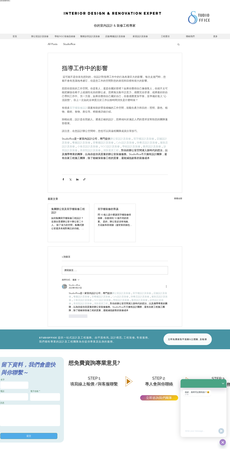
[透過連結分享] (84, 179)
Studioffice (69, 44)
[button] (178, 44)
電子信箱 (34, 391)
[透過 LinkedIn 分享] (77, 179)
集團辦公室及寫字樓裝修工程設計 (68, 210)
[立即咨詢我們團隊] (159, 397)
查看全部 (178, 198)
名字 (3, 380)
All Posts (52, 44)
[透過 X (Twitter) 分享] (70, 179)
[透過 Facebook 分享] (63, 179)
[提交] (28, 436)
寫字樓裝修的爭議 (108, 208)
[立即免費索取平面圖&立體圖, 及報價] (188, 339)
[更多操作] (166, 286)
